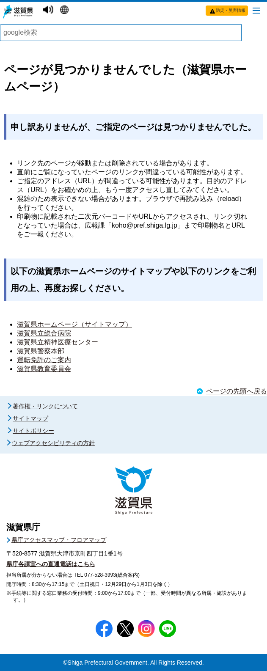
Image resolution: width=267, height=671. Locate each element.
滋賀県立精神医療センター (57, 342)
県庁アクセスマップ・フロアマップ (58, 539)
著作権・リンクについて (45, 406)
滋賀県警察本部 (40, 351)
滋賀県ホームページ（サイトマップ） (74, 324)
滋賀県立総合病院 (44, 333)
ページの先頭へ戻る (236, 391)
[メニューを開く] (256, 10)
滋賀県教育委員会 (44, 368)
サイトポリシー (33, 430)
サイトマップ (30, 418)
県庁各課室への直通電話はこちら (50, 564)
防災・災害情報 (230, 10)
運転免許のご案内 (44, 359)
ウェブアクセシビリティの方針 (53, 443)
